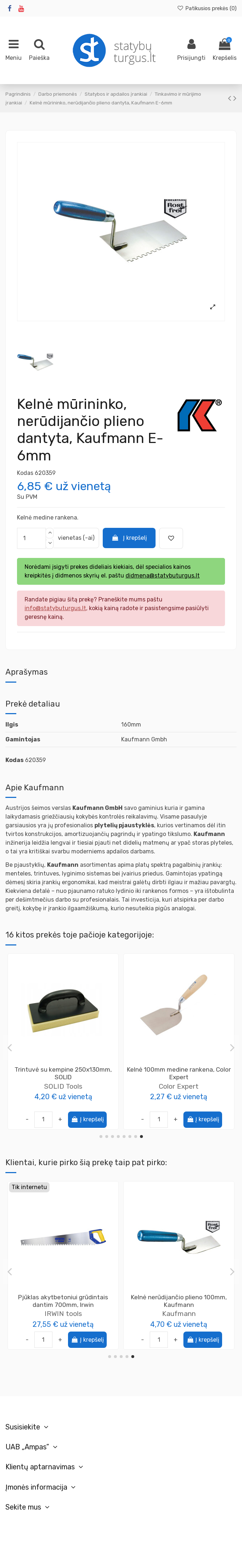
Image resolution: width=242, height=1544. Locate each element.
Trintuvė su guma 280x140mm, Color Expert (63, 1073)
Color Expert (63, 1086)
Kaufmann (179, 1313)
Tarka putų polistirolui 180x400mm (178, 1069)
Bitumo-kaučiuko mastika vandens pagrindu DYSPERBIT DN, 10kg (63, 1300)
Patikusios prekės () (207, 8)
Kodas (25, 472)
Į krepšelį (129, 537)
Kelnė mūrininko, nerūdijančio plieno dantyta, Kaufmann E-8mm (178, 1300)
